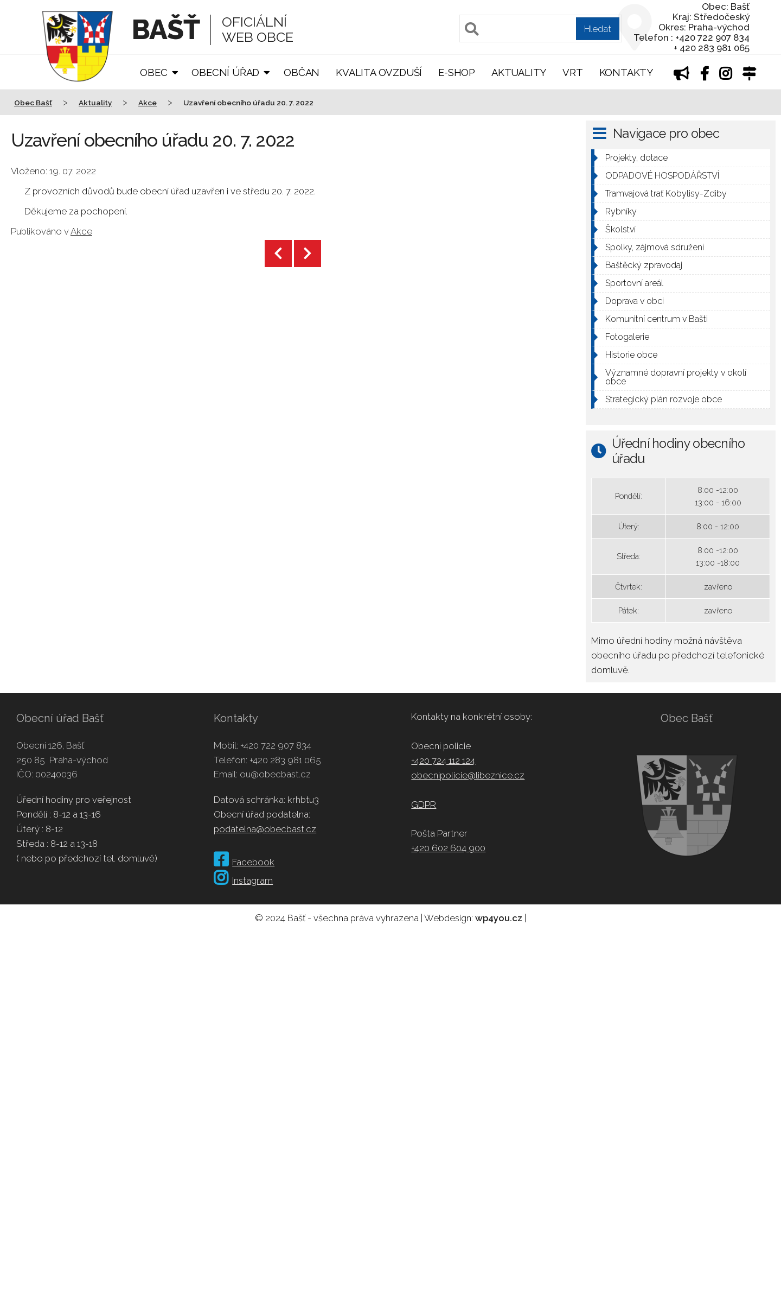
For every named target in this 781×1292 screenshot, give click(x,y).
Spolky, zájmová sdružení (654, 247)
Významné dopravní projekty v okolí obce (675, 377)
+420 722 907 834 (275, 745)
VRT (572, 72)
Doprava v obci (634, 301)
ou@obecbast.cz (275, 774)
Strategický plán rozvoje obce (663, 399)
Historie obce (631, 355)
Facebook (244, 862)
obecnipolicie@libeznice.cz (467, 775)
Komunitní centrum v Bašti (656, 319)
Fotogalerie (627, 337)
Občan (301, 72)
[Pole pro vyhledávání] (540, 28)
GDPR (423, 804)
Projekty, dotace (636, 158)
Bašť (166, 30)
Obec (153, 72)
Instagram (243, 880)
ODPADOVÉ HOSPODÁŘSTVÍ (662, 175)
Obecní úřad (225, 72)
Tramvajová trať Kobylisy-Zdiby (666, 193)
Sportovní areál (634, 283)
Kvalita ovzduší (379, 72)
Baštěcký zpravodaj (643, 265)
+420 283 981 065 (285, 760)
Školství (620, 229)
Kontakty (626, 72)
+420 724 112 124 (443, 760)
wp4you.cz (498, 918)
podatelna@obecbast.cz (265, 829)
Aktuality (518, 72)
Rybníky (621, 211)
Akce (81, 231)
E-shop (456, 72)
